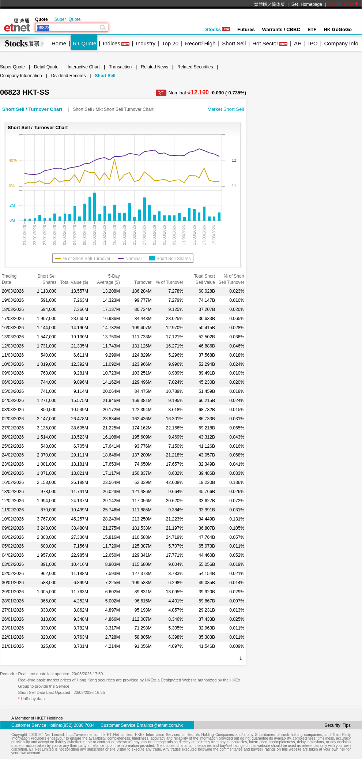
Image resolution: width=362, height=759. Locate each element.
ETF (312, 29)
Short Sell (234, 43)
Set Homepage (306, 4)
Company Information (21, 75)
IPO (313, 43)
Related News (154, 66)
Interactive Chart (84, 66)
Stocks (217, 29)
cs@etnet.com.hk (166, 725)
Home (59, 43)
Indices (111, 43)
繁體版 (260, 4)
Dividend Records (68, 75)
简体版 (278, 4)
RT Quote (84, 43)
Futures (246, 29)
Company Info (341, 43)
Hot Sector (265, 43)
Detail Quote (46, 66)
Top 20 (170, 43)
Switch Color (344, 4)
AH (298, 43)
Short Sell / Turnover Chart (33, 109)
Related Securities (195, 66)
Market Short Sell (225, 109)
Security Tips (337, 725)
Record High (200, 43)
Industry (145, 43)
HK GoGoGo (338, 29)
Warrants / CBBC (281, 29)
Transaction (120, 66)
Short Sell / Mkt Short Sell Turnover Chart (113, 109)
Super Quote (67, 19)
